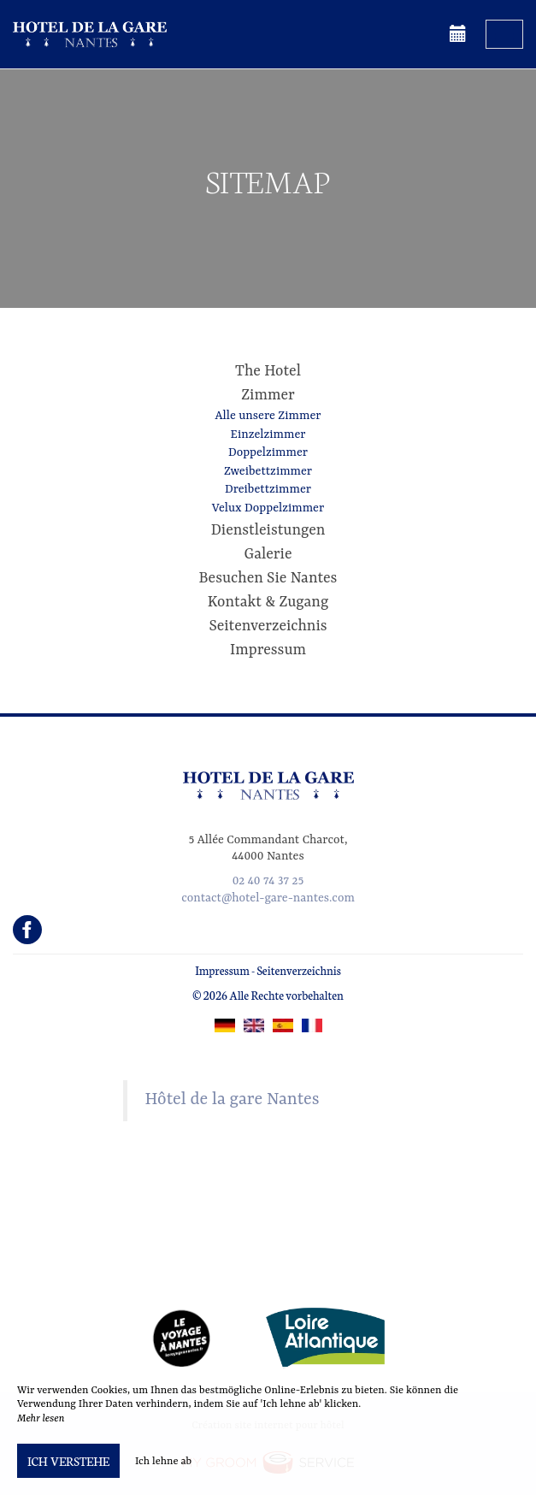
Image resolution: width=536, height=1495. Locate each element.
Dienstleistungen (268, 530)
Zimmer (268, 395)
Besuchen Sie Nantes (268, 578)
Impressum (268, 650)
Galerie (268, 554)
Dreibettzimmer (268, 489)
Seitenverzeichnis (268, 626)
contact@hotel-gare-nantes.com (268, 898)
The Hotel (268, 371)
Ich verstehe (68, 1460)
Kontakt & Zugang (268, 602)
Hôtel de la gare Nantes (232, 1099)
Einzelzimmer (267, 434)
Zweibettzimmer (268, 471)
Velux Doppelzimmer (268, 508)
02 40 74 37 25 (268, 881)
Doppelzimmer (268, 452)
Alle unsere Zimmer (268, 415)
